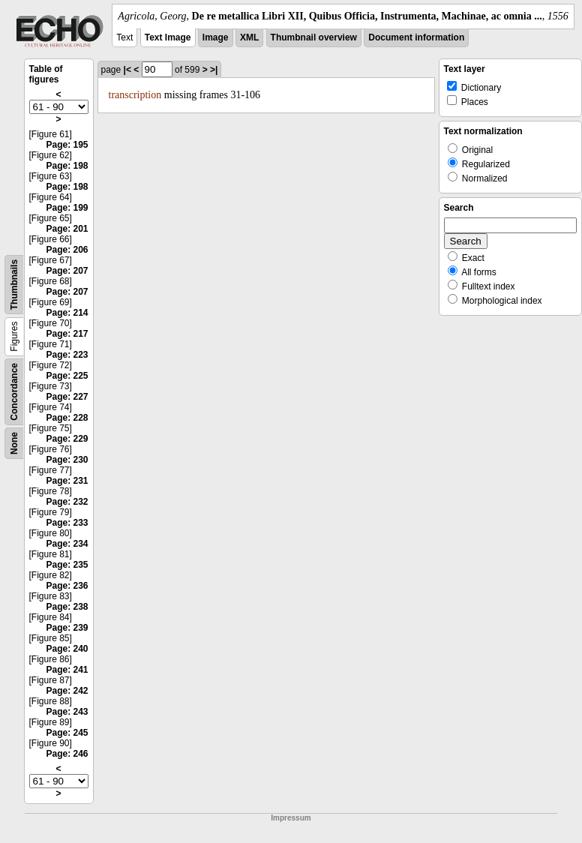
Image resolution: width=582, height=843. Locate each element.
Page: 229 (67, 439)
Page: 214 (67, 313)
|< (127, 69)
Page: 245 (67, 733)
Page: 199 (67, 207)
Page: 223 (67, 355)
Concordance (14, 392)
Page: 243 (67, 711)
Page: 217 (67, 333)
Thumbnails (14, 285)
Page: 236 (67, 585)
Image (215, 37)
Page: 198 (67, 165)
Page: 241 (67, 669)
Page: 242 (67, 691)
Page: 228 (67, 417)
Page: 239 (67, 627)
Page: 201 (67, 229)
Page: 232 (67, 501)
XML (249, 37)
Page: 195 (67, 145)
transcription (135, 94)
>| (214, 69)
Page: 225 (67, 375)
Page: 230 (67, 459)
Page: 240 (67, 649)
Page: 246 (67, 753)
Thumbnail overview (314, 37)
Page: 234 (67, 543)
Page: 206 (67, 249)
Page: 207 (67, 271)
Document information (416, 37)
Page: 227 (67, 397)
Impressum (290, 818)
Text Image (168, 37)
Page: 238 (67, 607)
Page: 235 (67, 565)
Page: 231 (67, 481)
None (14, 443)
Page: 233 (67, 523)
